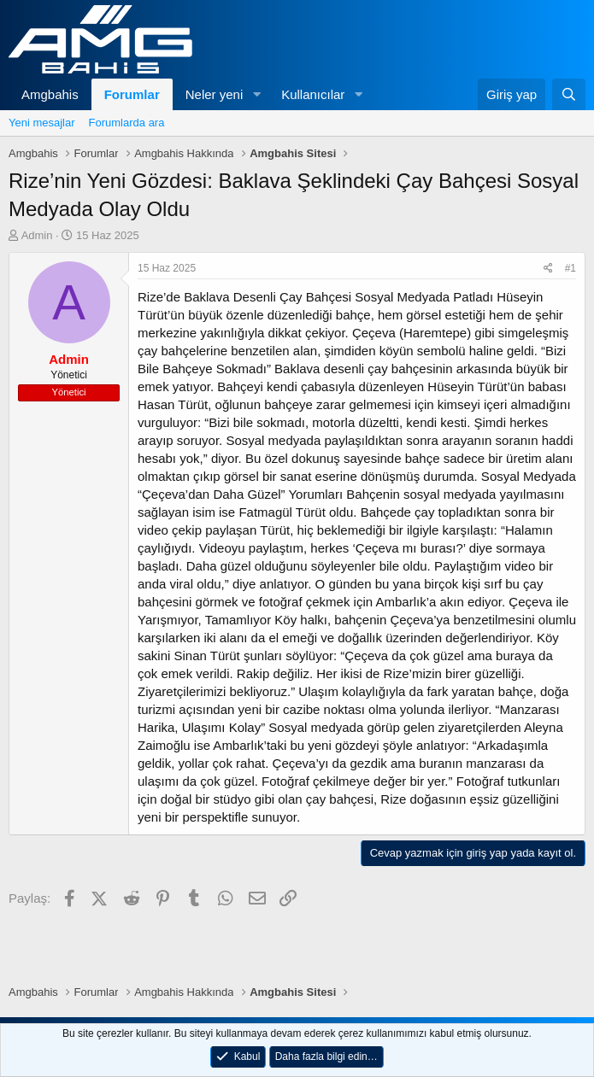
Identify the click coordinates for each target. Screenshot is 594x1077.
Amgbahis (50, 94)
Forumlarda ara (127, 122)
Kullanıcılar (312, 94)
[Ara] (568, 94)
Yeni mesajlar (42, 122)
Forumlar (132, 94)
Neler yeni (214, 94)
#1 (570, 268)
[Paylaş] (548, 268)
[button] (256, 94)
